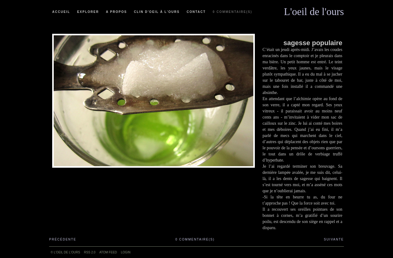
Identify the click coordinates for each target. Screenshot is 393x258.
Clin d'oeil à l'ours (157, 12)
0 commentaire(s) (232, 12)
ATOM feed (108, 252)
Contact (196, 12)
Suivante (334, 239)
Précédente (62, 239)
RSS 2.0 (89, 252)
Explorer (88, 12)
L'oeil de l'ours (314, 10)
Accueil (61, 12)
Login (125, 252)
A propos (116, 12)
